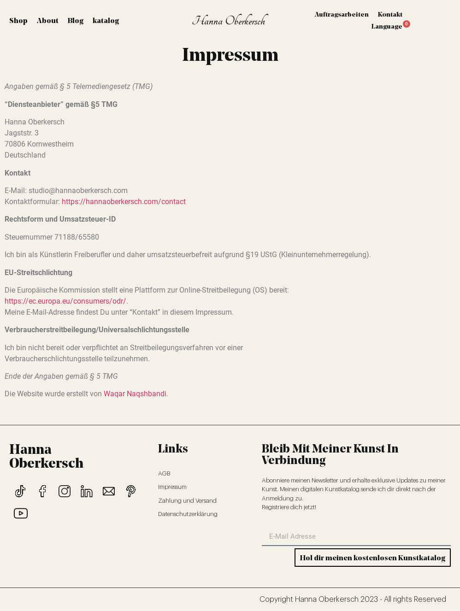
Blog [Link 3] (75, 21)
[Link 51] (205, 500)
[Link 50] (205, 487)
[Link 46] (109, 491)
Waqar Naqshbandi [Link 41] (135, 393)
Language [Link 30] (387, 27)
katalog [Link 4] (106, 21)
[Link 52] (205, 514)
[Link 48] (21, 513)
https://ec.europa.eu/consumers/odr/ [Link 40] (65, 301)
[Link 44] (64, 491)
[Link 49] (205, 473)
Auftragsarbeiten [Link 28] (342, 15)
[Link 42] (20, 491)
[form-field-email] (356, 537)
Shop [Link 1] (18, 21)
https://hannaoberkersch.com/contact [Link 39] (124, 201)
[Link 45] (87, 491)
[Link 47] (131, 491)
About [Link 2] (48, 21)
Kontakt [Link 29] (390, 15)
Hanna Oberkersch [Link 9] (228, 21)
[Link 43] (42, 491)
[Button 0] (373, 557)
